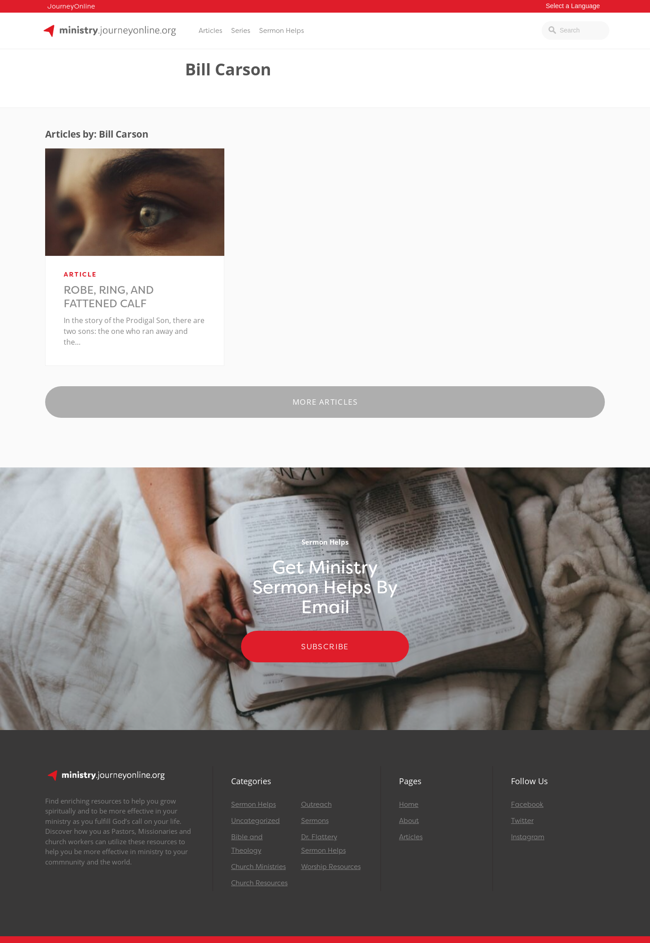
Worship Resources (331, 866)
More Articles (325, 402)
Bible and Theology (247, 843)
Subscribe (325, 647)
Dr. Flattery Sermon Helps (323, 843)
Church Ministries (258, 866)
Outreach (316, 804)
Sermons (315, 820)
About (409, 820)
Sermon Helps (281, 30)
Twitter (522, 820)
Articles (210, 30)
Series (240, 30)
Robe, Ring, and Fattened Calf (109, 297)
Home (408, 804)
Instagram (527, 836)
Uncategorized (255, 820)
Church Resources (259, 883)
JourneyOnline (71, 6)
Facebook (527, 804)
